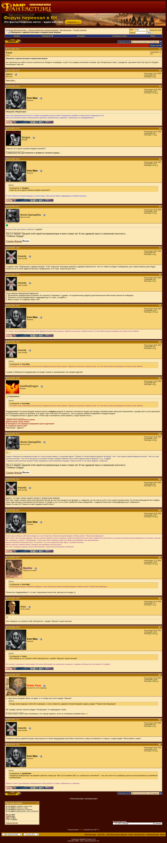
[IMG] (8, 818)
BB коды (9, 814)
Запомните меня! (155, 30)
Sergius (26, 137)
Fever (9, 52)
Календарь (81, 36)
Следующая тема (90, 798)
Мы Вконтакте (139, 834)
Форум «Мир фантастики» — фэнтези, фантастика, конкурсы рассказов (33, 30)
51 (145, 42)
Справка (17, 36)
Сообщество (47, 36)
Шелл (9, 74)
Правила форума (12, 823)
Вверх (162, 834)
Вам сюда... (11, 80)
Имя (131, 30)
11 (143, 42)
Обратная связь (90, 834)
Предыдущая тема (76, 798)
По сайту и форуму (80, 30)
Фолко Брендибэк (30, 214)
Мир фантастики (65, 30)
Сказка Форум (14, 241)
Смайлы (9, 816)
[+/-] (151, 53)
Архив (131, 834)
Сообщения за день (119, 36)
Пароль (132, 33)
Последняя (154, 42)
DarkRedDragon (29, 386)
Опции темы (154, 45)
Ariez (23, 606)
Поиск (153, 36)
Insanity (22, 256)
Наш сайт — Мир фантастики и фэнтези (112, 834)
